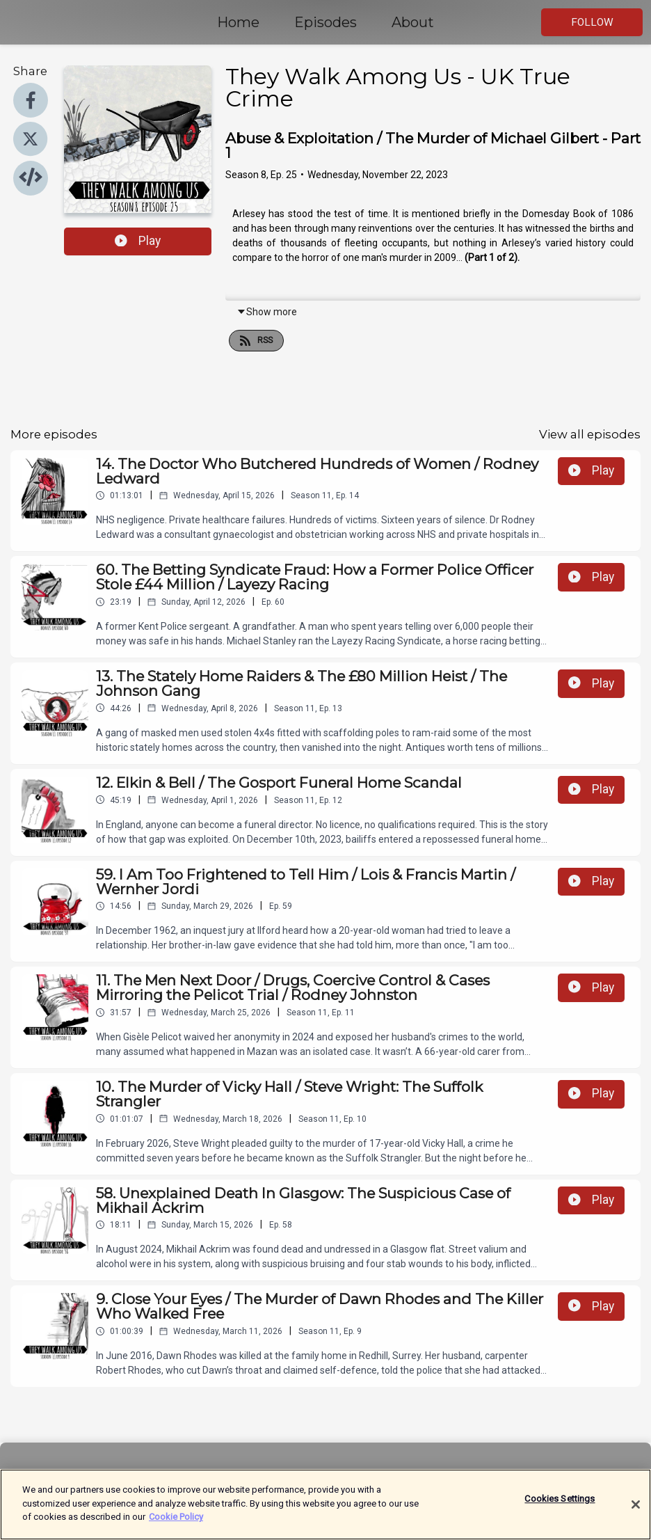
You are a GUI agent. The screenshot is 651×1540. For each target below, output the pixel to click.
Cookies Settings (559, 1516)
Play (138, 241)
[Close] (635, 1522)
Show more (266, 311)
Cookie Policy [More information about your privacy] (176, 1534)
